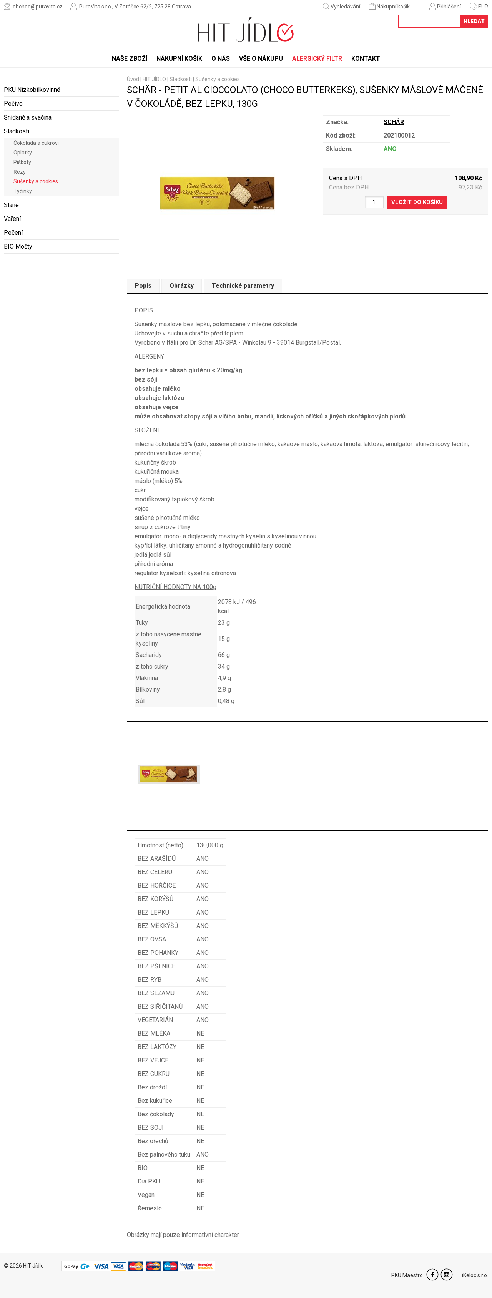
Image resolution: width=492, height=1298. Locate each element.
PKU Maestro (407, 1275)
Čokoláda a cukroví (36, 143)
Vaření (12, 218)
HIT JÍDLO (154, 79)
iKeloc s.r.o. (475, 1275)
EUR (479, 6)
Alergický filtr (317, 58)
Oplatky (22, 152)
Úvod (133, 79)
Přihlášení (445, 6)
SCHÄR (394, 122)
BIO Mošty (18, 246)
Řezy (19, 172)
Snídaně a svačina (28, 117)
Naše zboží (129, 58)
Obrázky (182, 285)
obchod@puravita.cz (33, 6)
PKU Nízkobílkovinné (32, 89)
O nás (220, 58)
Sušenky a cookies (35, 181)
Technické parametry (243, 285)
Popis (143, 285)
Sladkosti (16, 131)
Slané (11, 205)
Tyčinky (22, 191)
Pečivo (13, 103)
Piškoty (22, 162)
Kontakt (365, 58)
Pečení (13, 232)
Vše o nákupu (261, 58)
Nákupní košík (390, 6)
